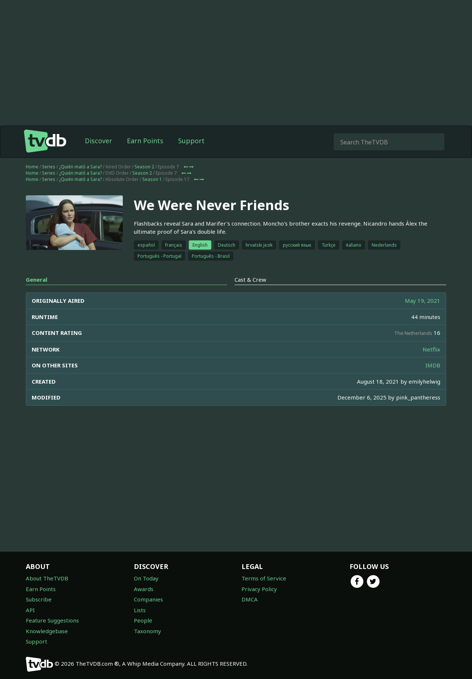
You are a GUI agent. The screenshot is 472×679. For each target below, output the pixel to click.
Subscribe (39, 599)
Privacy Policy (259, 589)
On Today (146, 578)
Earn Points (145, 140)
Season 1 (152, 179)
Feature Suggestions (52, 620)
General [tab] (36, 279)
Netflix (431, 349)
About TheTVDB (47, 578)
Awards (143, 589)
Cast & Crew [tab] (250, 279)
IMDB (433, 365)
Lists (140, 610)
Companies (148, 599)
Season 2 (144, 167)
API (30, 610)
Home (32, 167)
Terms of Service (264, 578)
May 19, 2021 (422, 300)
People (143, 620)
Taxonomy (147, 631)
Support (191, 140)
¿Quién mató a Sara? (80, 167)
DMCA (250, 599)
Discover (98, 140)
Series (48, 167)
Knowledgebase (47, 631)
